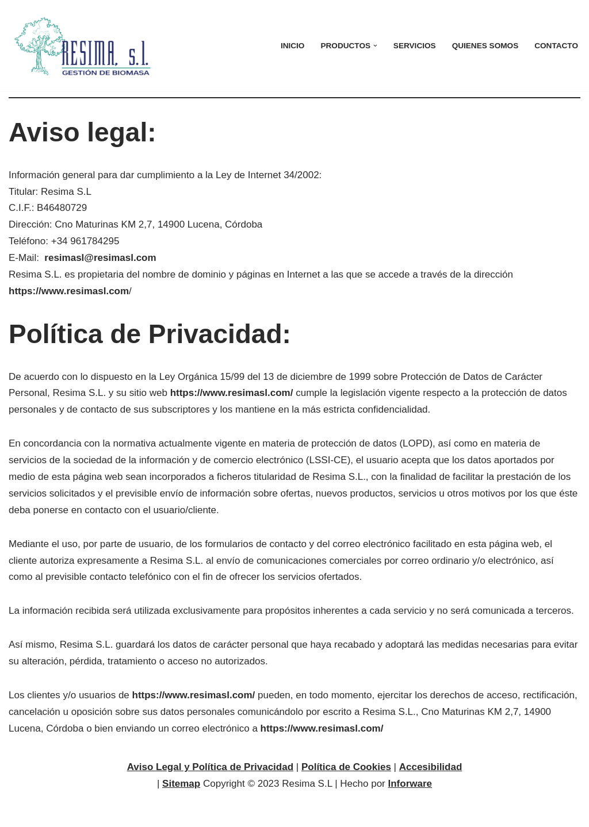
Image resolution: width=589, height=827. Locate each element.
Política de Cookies (346, 766)
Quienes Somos (485, 45)
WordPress (149, 811)
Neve (20, 811)
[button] (375, 46)
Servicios (414, 45)
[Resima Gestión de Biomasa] (85, 45)
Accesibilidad (430, 766)
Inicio (293, 45)
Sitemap (181, 783)
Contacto (556, 45)
